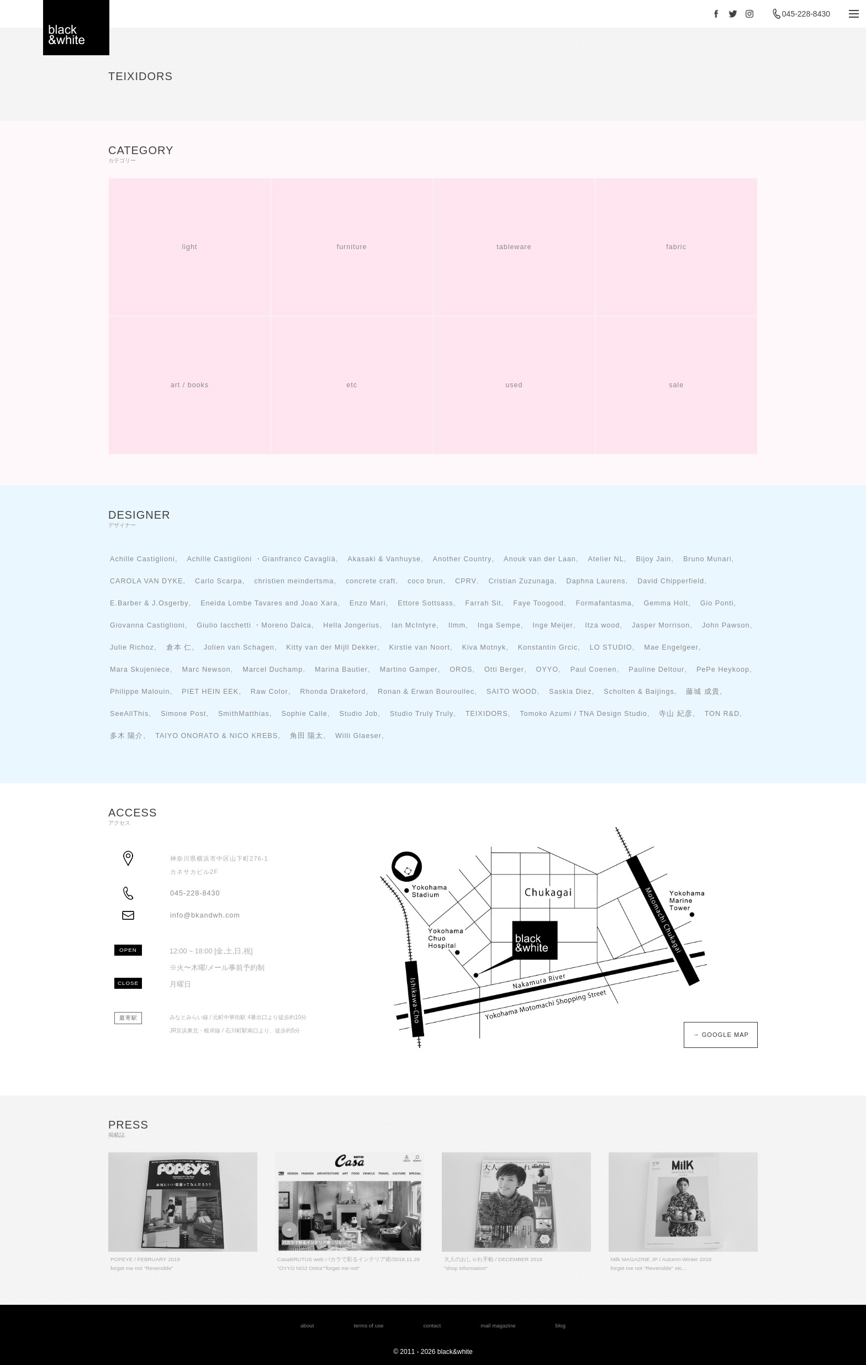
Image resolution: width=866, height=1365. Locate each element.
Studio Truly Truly (421, 714)
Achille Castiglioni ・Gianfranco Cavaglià (261, 559)
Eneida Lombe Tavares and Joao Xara (268, 603)
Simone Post (183, 714)
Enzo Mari (368, 603)
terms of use (369, 1325)
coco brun (425, 581)
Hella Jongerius (351, 625)
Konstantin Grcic (548, 647)
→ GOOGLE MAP (721, 1034)
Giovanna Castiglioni (147, 625)
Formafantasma (604, 603)
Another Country (462, 559)
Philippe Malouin (140, 691)
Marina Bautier (341, 669)
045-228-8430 (806, 13)
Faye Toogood (538, 603)
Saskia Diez (570, 691)
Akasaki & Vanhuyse (384, 559)
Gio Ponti (717, 603)
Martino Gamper (409, 669)
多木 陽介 (127, 736)
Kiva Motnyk (484, 647)
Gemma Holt (665, 603)
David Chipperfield (670, 581)
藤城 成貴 (703, 691)
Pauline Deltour (656, 669)
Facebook (716, 13)
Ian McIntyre (414, 625)
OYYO (547, 669)
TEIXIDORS (487, 714)
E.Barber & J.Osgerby (149, 603)
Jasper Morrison (661, 625)
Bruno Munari (707, 559)
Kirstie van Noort (419, 647)
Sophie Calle (304, 714)
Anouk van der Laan (540, 559)
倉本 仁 (179, 647)
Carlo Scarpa (218, 581)
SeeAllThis (129, 714)
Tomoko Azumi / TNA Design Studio (583, 714)
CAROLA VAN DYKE (146, 581)
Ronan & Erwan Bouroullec (426, 691)
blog (560, 1325)
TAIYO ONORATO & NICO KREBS (216, 736)
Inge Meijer (552, 625)
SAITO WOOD (512, 691)
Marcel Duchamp (272, 669)
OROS (461, 669)
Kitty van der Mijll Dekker (331, 647)
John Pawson (726, 625)
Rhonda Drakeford (333, 691)
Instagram (749, 13)
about (307, 1325)
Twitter (733, 13)
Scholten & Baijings (639, 691)
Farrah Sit (483, 603)
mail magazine (497, 1325)
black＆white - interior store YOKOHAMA (76, 27)
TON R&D (722, 714)
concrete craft (370, 581)
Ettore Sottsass (425, 603)
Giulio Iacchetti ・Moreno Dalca (254, 625)
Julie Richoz (132, 647)
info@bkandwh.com (205, 915)
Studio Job (359, 714)
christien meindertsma (294, 581)
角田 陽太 (307, 736)
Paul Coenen (594, 669)
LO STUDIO (611, 647)
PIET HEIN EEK (210, 691)
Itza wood (602, 625)
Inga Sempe (499, 625)
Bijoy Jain (653, 559)
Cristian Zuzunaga (521, 581)
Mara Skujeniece (140, 669)
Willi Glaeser (358, 736)
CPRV (466, 581)
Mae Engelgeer (671, 647)
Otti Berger (504, 669)
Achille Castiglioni (142, 559)
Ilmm (457, 625)
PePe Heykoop (722, 669)
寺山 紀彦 (676, 714)
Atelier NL (606, 559)
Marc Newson (206, 669)
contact (432, 1325)
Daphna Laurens (595, 581)
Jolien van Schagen (239, 647)
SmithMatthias (244, 714)
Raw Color (269, 691)
